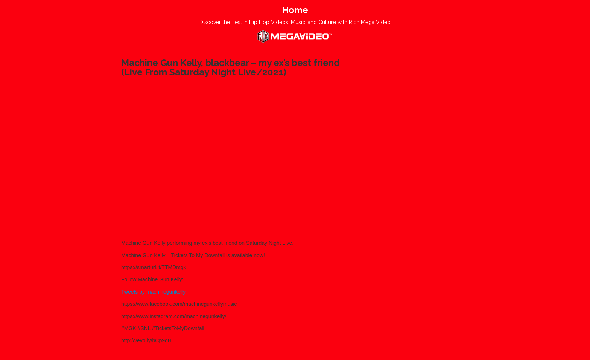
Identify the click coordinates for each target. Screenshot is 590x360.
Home (295, 10)
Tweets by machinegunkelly (153, 292)
